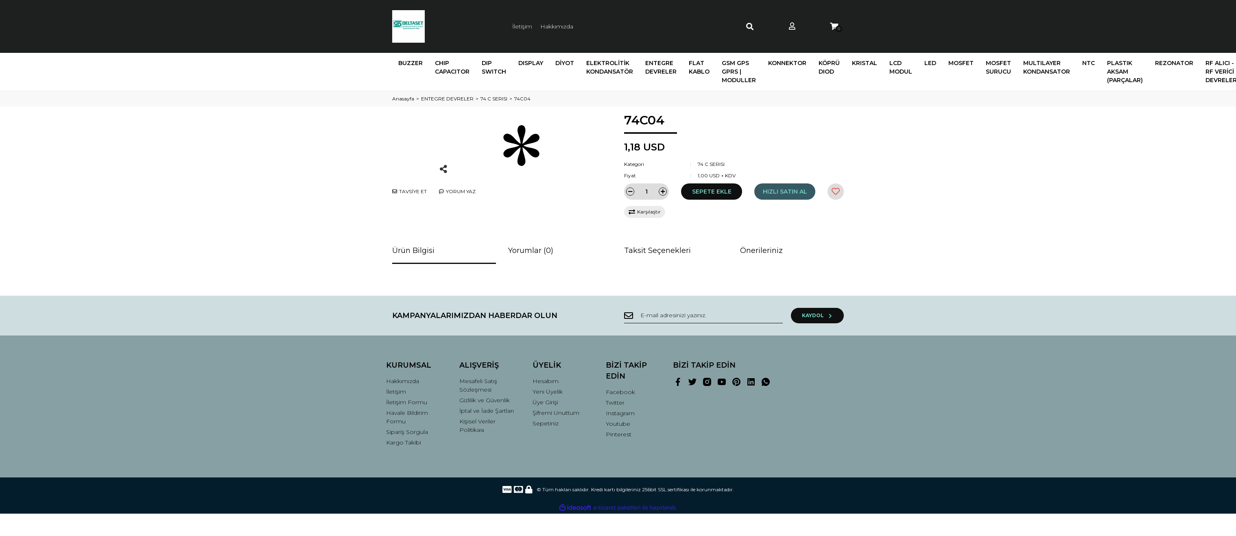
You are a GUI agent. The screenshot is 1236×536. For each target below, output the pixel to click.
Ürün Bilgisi (413, 250)
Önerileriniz (761, 250)
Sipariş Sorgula (407, 432)
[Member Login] (792, 26)
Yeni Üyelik (548, 391)
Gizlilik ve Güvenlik (484, 400)
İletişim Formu (406, 402)
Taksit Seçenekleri (657, 250)
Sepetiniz (546, 423)
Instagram (620, 413)
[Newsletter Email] (703, 315)
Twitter (615, 402)
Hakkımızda (556, 26)
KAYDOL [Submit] (817, 315)
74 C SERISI (711, 164)
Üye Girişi (545, 402)
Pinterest (618, 434)
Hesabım (546, 381)
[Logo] (408, 26)
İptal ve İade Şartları (486, 410)
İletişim (522, 26)
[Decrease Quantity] (630, 191)
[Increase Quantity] (663, 191)
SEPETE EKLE (712, 191)
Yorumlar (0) (530, 250)
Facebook (620, 392)
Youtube (618, 423)
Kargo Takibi (403, 442)
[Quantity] (646, 191)
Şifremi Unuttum (556, 412)
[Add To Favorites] (836, 191)
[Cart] (834, 26)
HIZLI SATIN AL (785, 191)
